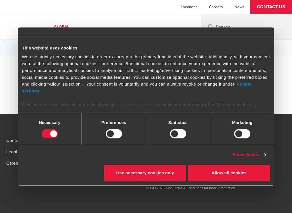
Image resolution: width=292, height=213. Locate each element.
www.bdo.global (136, 104)
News (239, 7)
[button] (271, 7)
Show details (246, 154)
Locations (189, 7)
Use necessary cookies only (145, 172)
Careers (216, 7)
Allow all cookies (229, 172)
